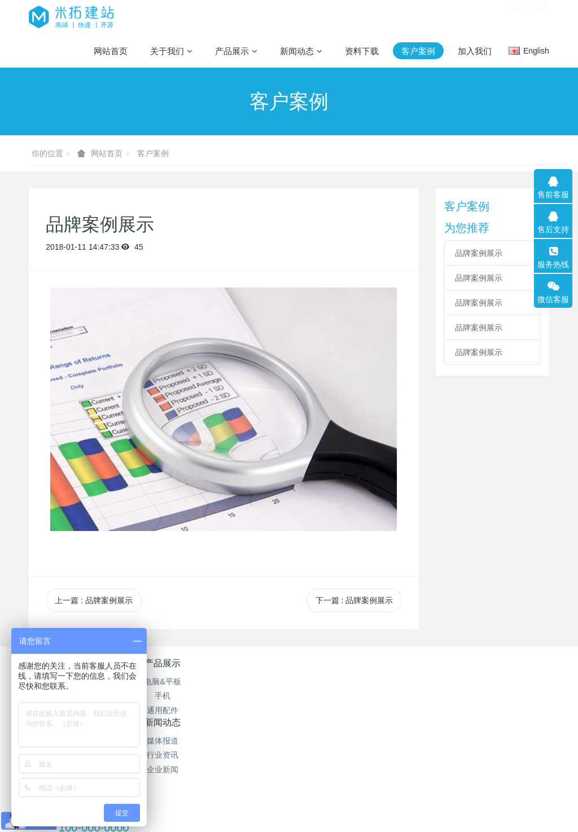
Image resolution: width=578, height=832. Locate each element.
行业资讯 (245, 695)
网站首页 (111, 51)
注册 (538, 16)
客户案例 (153, 153)
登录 (514, 16)
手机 (159, 695)
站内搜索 (332, 710)
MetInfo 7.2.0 (271, 784)
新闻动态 (245, 663)
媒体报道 (245, 681)
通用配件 (159, 710)
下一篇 (354, 600)
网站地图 (332, 681)
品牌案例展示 (478, 253)
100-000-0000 (440, 694)
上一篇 (94, 600)
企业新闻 (245, 710)
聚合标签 (332, 695)
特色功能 (332, 663)
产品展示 (159, 663)
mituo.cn (360, 784)
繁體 (289, 804)
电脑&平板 (159, 681)
